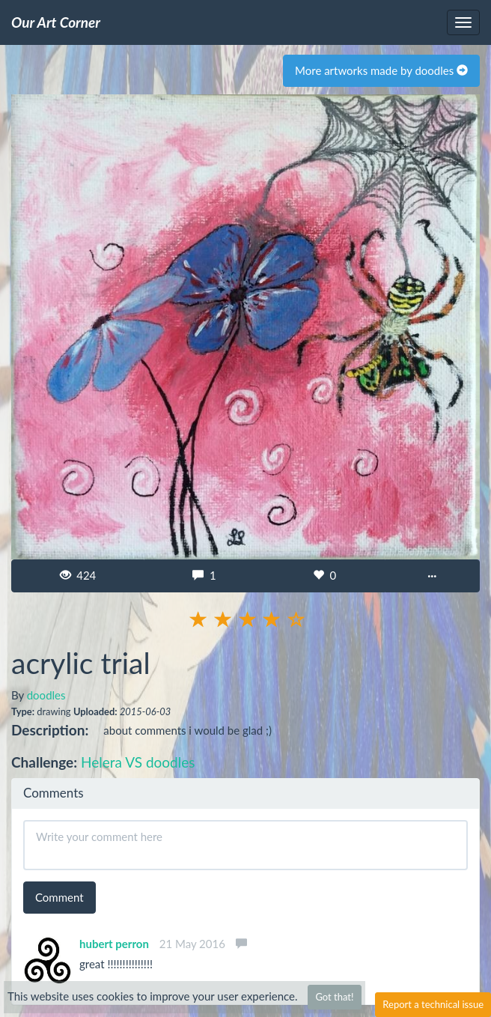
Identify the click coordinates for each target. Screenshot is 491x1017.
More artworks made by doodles (381, 70)
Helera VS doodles (138, 762)
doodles (46, 695)
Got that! (334, 997)
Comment (59, 897)
